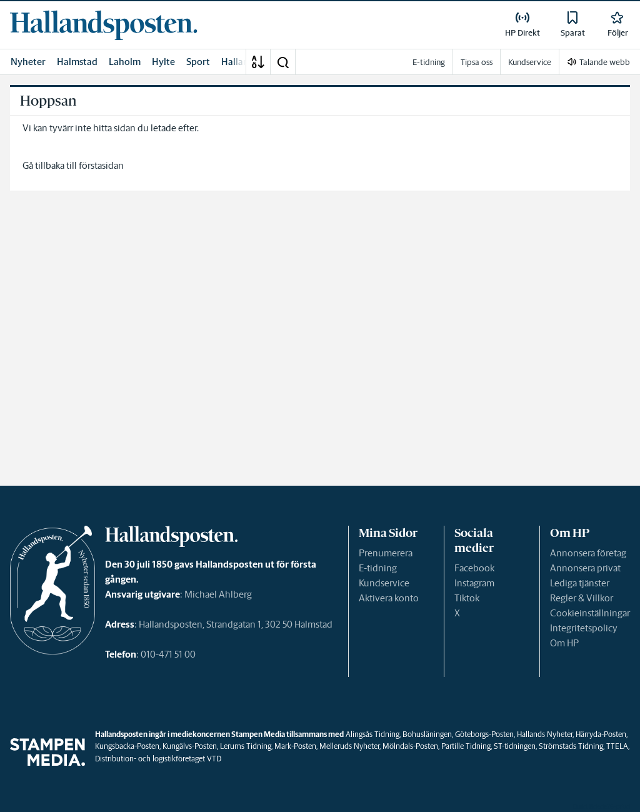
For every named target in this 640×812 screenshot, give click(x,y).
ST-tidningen (515, 746)
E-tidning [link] (428, 62)
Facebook (474, 568)
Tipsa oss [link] (476, 62)
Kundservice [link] (529, 62)
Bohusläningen (427, 734)
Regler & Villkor (581, 598)
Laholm (125, 62)
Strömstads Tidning (571, 746)
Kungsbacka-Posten (127, 746)
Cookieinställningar (590, 613)
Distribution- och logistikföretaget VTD (158, 758)
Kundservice (384, 583)
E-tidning (378, 568)
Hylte (163, 62)
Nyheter (28, 62)
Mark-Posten (295, 746)
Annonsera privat (585, 568)
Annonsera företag (588, 553)
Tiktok (466, 598)
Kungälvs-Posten (189, 746)
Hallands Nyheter (544, 734)
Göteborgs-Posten (484, 734)
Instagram (474, 583)
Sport (198, 62)
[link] (104, 25)
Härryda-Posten (601, 734)
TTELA (617, 746)
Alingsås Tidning (372, 734)
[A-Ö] (258, 61)
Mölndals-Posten (410, 746)
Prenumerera (385, 553)
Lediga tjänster (579, 583)
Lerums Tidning (245, 746)
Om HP (564, 643)
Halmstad (77, 62)
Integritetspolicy (584, 628)
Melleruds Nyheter (349, 746)
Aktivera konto (389, 598)
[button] (282, 62)
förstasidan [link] (101, 165)
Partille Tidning (466, 746)
